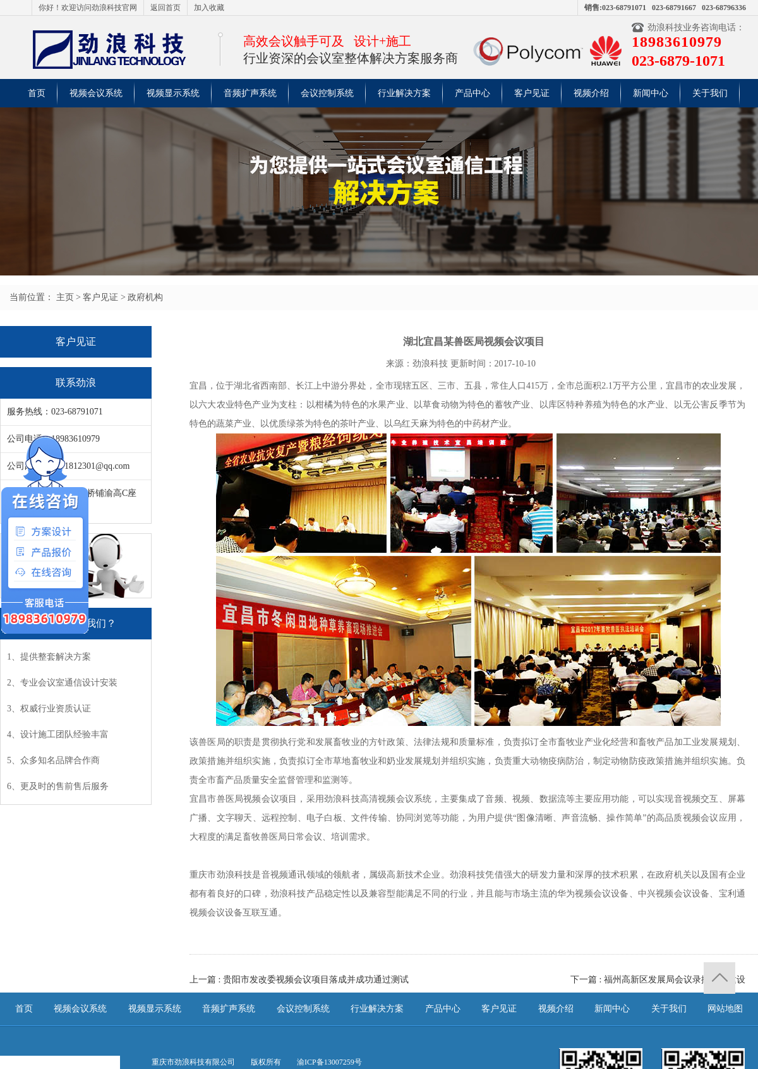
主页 (65, 297)
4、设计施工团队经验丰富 (58, 734)
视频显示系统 (173, 93)
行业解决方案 (404, 93)
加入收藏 (209, 7)
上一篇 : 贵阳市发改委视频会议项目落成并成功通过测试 (299, 979)
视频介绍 (591, 93)
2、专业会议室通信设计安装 (62, 682)
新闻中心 (650, 93)
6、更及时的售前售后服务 (58, 786)
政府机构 (145, 297)
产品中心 (472, 93)
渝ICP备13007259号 (329, 1062)
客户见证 (532, 93)
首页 (36, 93)
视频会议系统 (96, 93)
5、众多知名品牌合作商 (53, 760)
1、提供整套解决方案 (49, 656)
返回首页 (165, 7)
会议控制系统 (327, 93)
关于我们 (710, 93)
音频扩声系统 (250, 93)
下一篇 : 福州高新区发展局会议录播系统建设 (657, 979)
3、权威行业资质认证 (49, 708)
